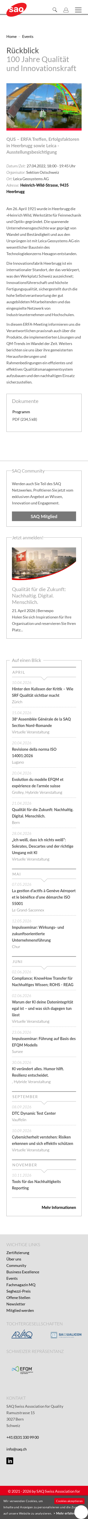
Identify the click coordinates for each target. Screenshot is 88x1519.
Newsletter (15, 1304)
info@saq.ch (16, 1449)
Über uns (13, 1259)
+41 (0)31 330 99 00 (22, 1437)
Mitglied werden (20, 1310)
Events (12, 1278)
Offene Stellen (18, 1297)
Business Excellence (22, 1271)
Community (16, 1265)
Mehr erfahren (66, 1513)
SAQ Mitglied (44, 516)
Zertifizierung (17, 1252)
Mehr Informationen (59, 1207)
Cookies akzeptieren (69, 1501)
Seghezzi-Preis (18, 1291)
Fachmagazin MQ (20, 1284)
